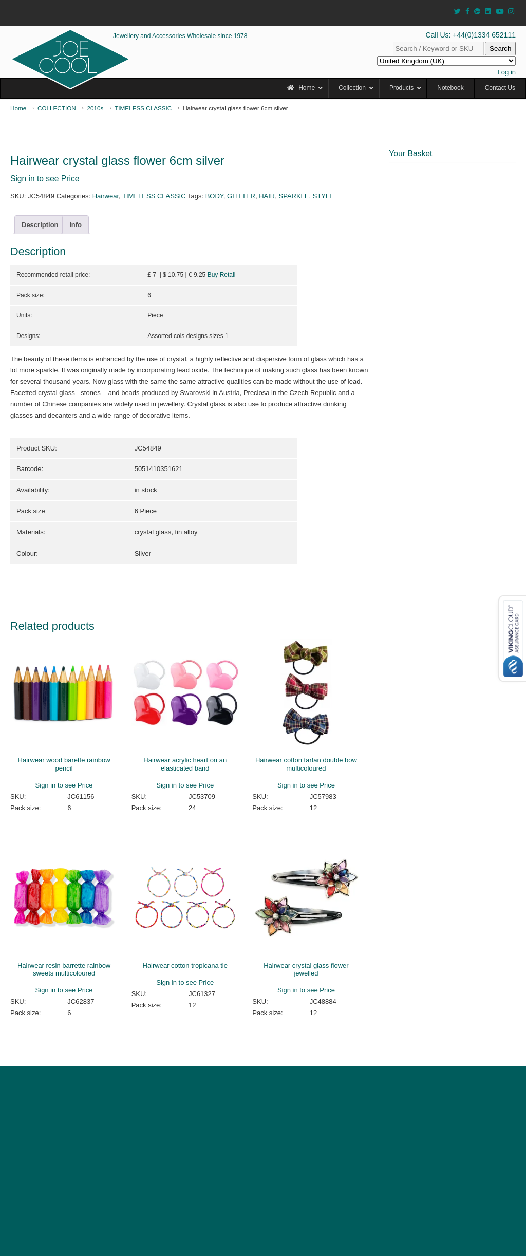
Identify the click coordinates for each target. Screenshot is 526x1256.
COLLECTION (56, 108)
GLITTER (241, 196)
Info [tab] (75, 225)
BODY (214, 196)
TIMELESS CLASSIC (143, 108)
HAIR (267, 196)
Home (18, 108)
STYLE (323, 196)
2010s (95, 108)
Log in (507, 72)
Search (500, 48)
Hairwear (105, 196)
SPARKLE (294, 196)
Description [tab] (40, 225)
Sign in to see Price (44, 178)
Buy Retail (222, 274)
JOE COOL (70, 59)
